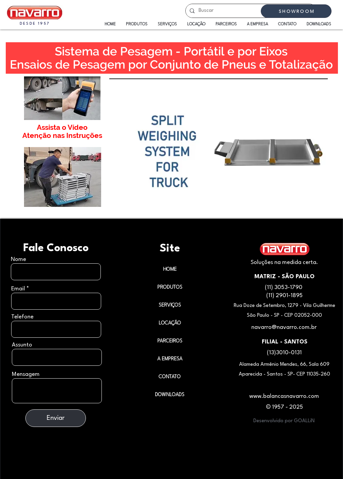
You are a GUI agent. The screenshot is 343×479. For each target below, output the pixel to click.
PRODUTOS (169, 287)
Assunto (22, 345)
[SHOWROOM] (296, 11)
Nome (18, 259)
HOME (170, 269)
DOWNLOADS (169, 395)
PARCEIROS (169, 341)
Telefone (22, 317)
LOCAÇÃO (170, 323)
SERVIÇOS (170, 305)
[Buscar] (250, 11)
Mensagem (26, 374)
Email (18, 289)
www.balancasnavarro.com (284, 396)
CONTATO (170, 377)
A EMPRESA (169, 359)
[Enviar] (55, 418)
